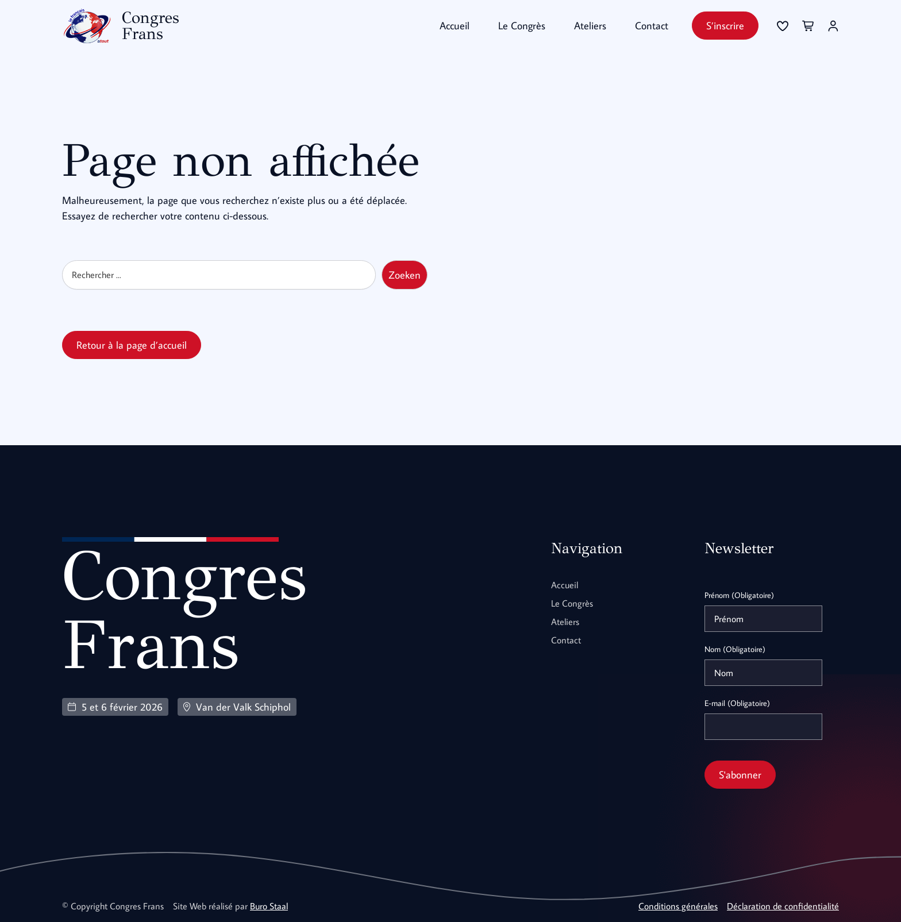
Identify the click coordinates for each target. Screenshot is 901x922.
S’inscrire (725, 25)
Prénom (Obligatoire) (739, 595)
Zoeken (404, 274)
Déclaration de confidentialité (783, 906)
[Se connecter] (782, 26)
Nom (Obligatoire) (734, 649)
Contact (651, 25)
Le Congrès (521, 25)
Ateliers (590, 25)
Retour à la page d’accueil (131, 345)
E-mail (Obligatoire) (737, 703)
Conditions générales (678, 906)
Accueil (454, 25)
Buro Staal (269, 906)
